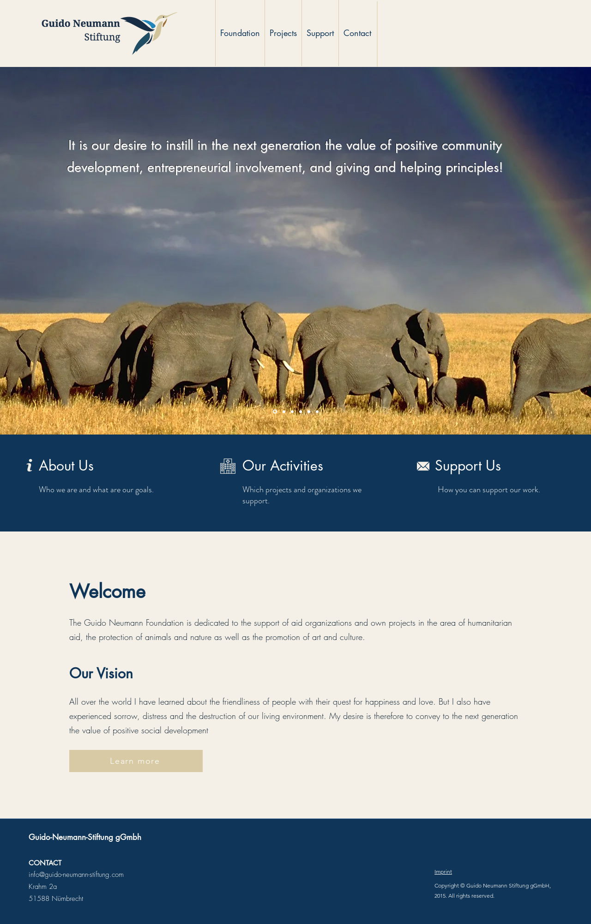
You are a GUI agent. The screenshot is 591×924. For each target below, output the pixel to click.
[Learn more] (136, 761)
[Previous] (52, 251)
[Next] (539, 251)
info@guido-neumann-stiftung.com (76, 874)
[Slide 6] (317, 411)
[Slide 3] (292, 411)
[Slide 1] (275, 412)
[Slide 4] (300, 411)
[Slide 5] (309, 411)
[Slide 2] (284, 411)
